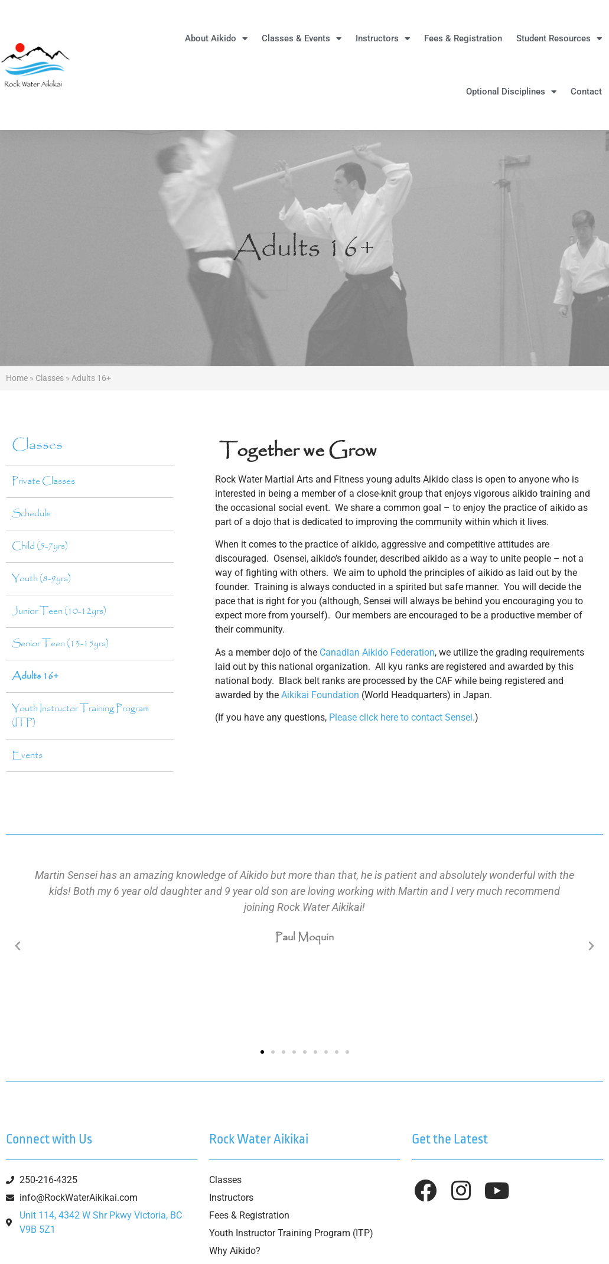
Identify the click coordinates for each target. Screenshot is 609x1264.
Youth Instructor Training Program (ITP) (80, 715)
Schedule (31, 513)
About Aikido (216, 38)
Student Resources (559, 38)
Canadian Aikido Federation (377, 652)
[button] (18, 946)
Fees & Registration (463, 38)
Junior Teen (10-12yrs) (59, 611)
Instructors (383, 38)
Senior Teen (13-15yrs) (60, 643)
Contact (586, 91)
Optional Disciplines (511, 92)
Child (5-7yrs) (40, 546)
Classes (49, 378)
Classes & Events (301, 38)
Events (27, 755)
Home (17, 378)
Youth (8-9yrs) (41, 578)
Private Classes (43, 481)
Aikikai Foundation (320, 695)
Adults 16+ (35, 676)
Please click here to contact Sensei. (402, 717)
